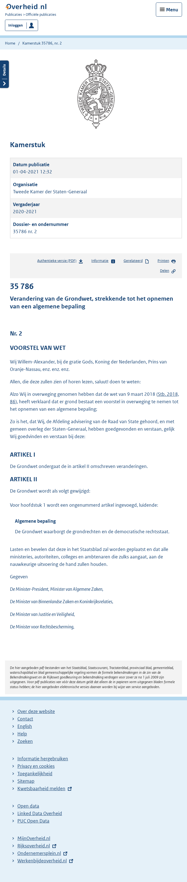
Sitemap (25, 781)
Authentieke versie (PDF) (60, 262)
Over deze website (36, 711)
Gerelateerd (136, 261)
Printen (166, 261)
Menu (172, 10)
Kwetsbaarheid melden (41, 788)
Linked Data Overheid (39, 813)
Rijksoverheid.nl (33, 846)
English (24, 726)
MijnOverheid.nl (33, 838)
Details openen (4, 74)
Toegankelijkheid (34, 774)
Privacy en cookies (36, 766)
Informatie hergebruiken (42, 759)
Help (22, 734)
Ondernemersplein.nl (39, 853)
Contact (25, 719)
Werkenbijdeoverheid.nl (42, 861)
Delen (168, 271)
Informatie (103, 261)
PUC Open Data (33, 821)
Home (10, 43)
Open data (28, 806)
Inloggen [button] (15, 25)
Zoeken (25, 741)
